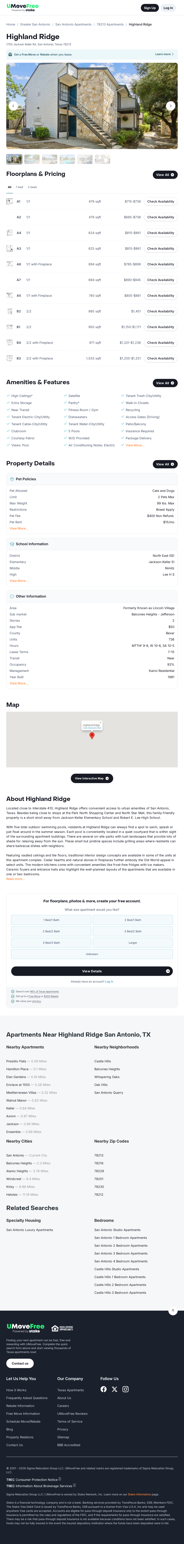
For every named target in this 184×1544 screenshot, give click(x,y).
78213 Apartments (110, 24)
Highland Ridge (33, 37)
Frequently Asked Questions (26, 1398)
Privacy (62, 1429)
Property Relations (19, 1437)
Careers (63, 1406)
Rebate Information (20, 1406)
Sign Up (150, 8)
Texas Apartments (70, 1390)
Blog (9, 1429)
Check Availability (160, 201)
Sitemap (63, 1437)
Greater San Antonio (35, 24)
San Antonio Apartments (73, 24)
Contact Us (14, 1445)
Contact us (20, 1363)
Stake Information (139, 1494)
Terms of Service (69, 1421)
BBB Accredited (68, 1445)
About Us (64, 1398)
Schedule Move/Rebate (23, 1421)
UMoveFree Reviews (72, 1414)
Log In (168, 8)
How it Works (16, 1390)
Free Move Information (23, 1414)
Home (10, 24)
